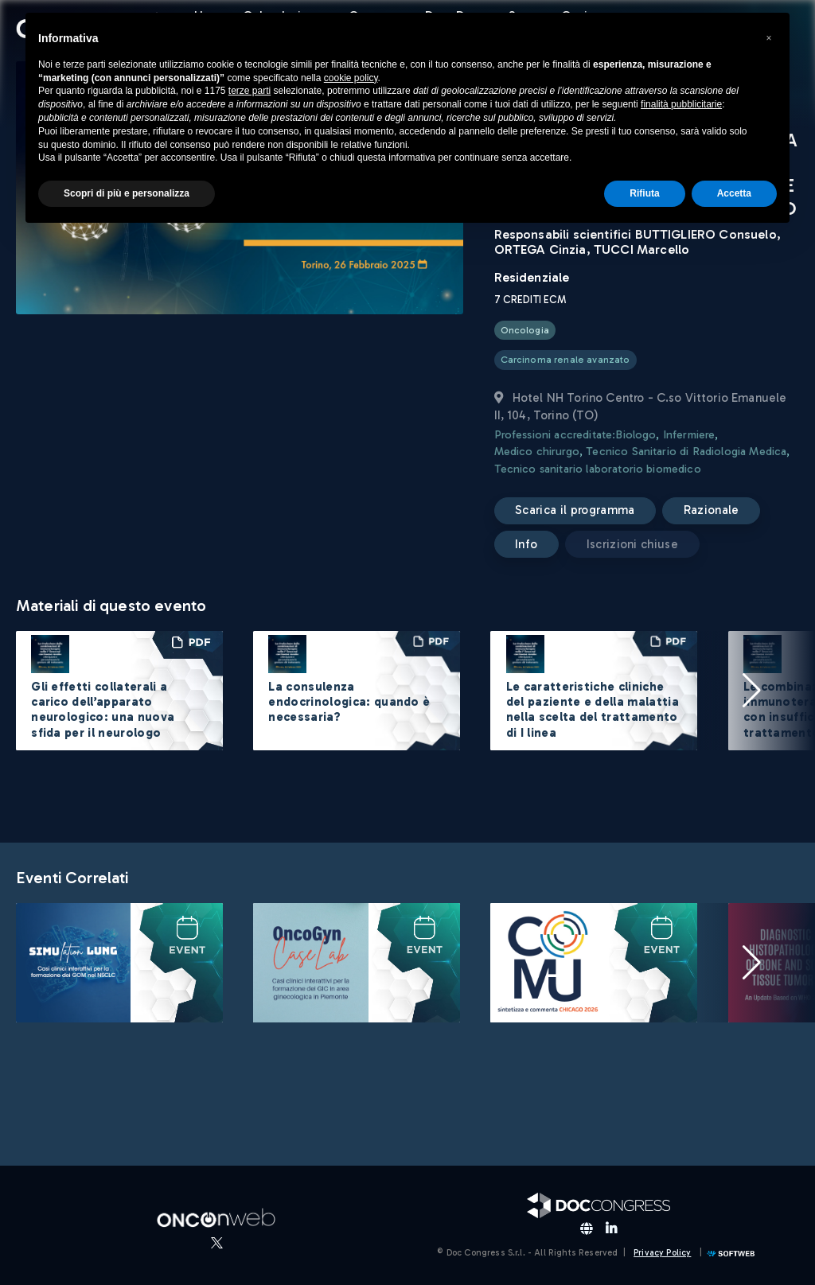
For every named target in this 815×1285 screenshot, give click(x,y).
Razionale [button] (711, 510)
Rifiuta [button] (644, 193)
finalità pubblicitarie (681, 104)
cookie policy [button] (351, 78)
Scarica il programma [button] (574, 510)
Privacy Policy (662, 1253)
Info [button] (526, 544)
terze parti (249, 90)
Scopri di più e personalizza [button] (126, 193)
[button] (751, 690)
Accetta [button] (734, 193)
